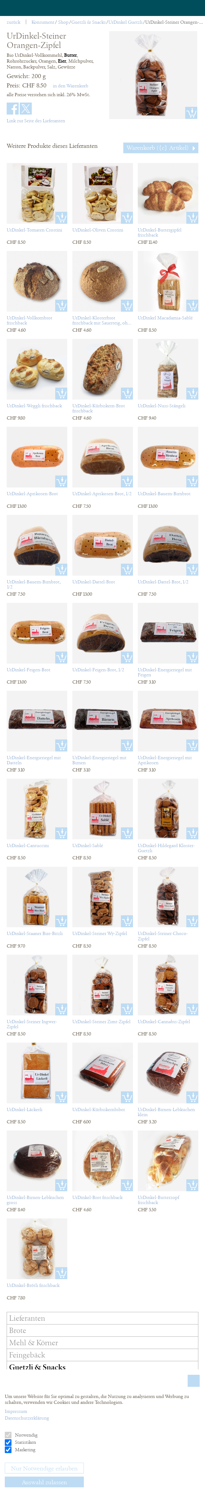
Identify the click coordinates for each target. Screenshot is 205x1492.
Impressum (16, 1411)
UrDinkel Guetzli (125, 22)
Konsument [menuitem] (42, 22)
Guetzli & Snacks (88, 22)
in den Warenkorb (70, 85)
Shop (63, 22)
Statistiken (25, 1442)
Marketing (25, 1449)
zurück (13, 22)
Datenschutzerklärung (27, 1418)
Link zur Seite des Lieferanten (36, 120)
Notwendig (26, 1435)
